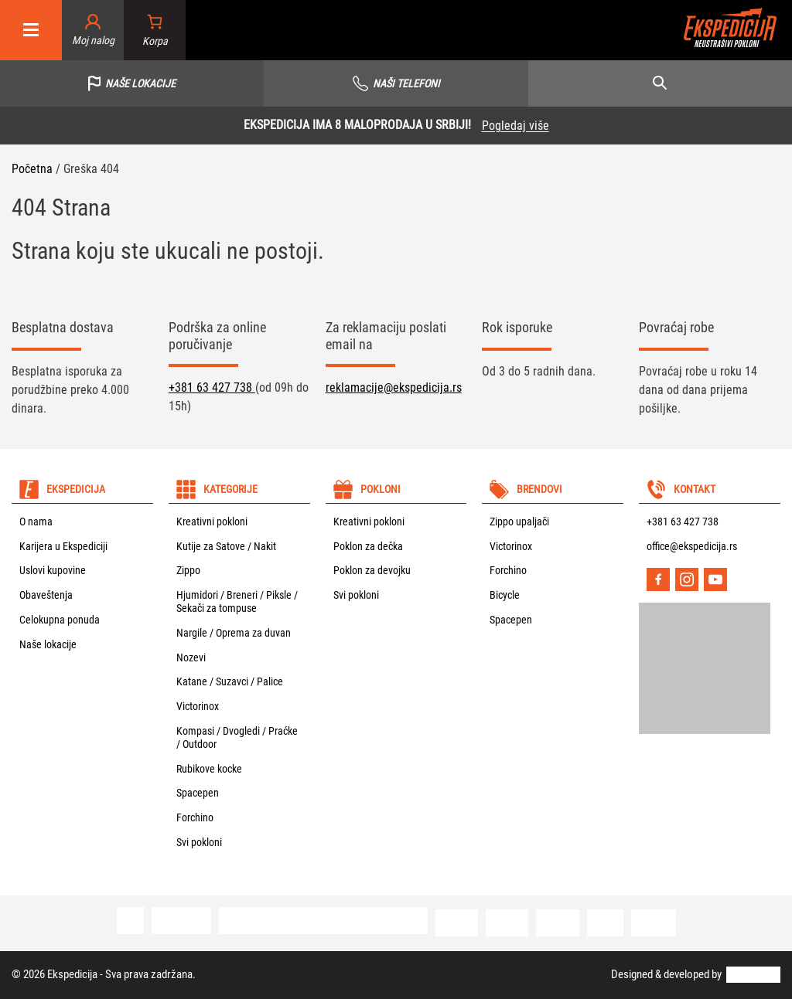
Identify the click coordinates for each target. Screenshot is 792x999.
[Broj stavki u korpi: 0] (155, 30)
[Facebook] (658, 579)
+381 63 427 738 (212, 387)
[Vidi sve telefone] (395, 83)
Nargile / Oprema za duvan (233, 633)
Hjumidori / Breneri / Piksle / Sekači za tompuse (237, 601)
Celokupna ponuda (59, 619)
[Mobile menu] (30, 30)
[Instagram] (686, 579)
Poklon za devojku (372, 570)
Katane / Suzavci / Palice (229, 681)
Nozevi (191, 657)
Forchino (194, 817)
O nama (36, 521)
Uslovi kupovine (52, 570)
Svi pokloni (199, 842)
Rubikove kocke (209, 769)
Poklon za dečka (368, 546)
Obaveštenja (46, 595)
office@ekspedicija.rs (692, 546)
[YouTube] (715, 579)
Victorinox (197, 706)
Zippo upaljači (519, 521)
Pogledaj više (515, 125)
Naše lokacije (48, 644)
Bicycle (505, 595)
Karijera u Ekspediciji (63, 546)
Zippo (188, 570)
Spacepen (197, 793)
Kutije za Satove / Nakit (226, 546)
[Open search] (660, 83)
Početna (32, 168)
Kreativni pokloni (212, 521)
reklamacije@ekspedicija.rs (394, 387)
